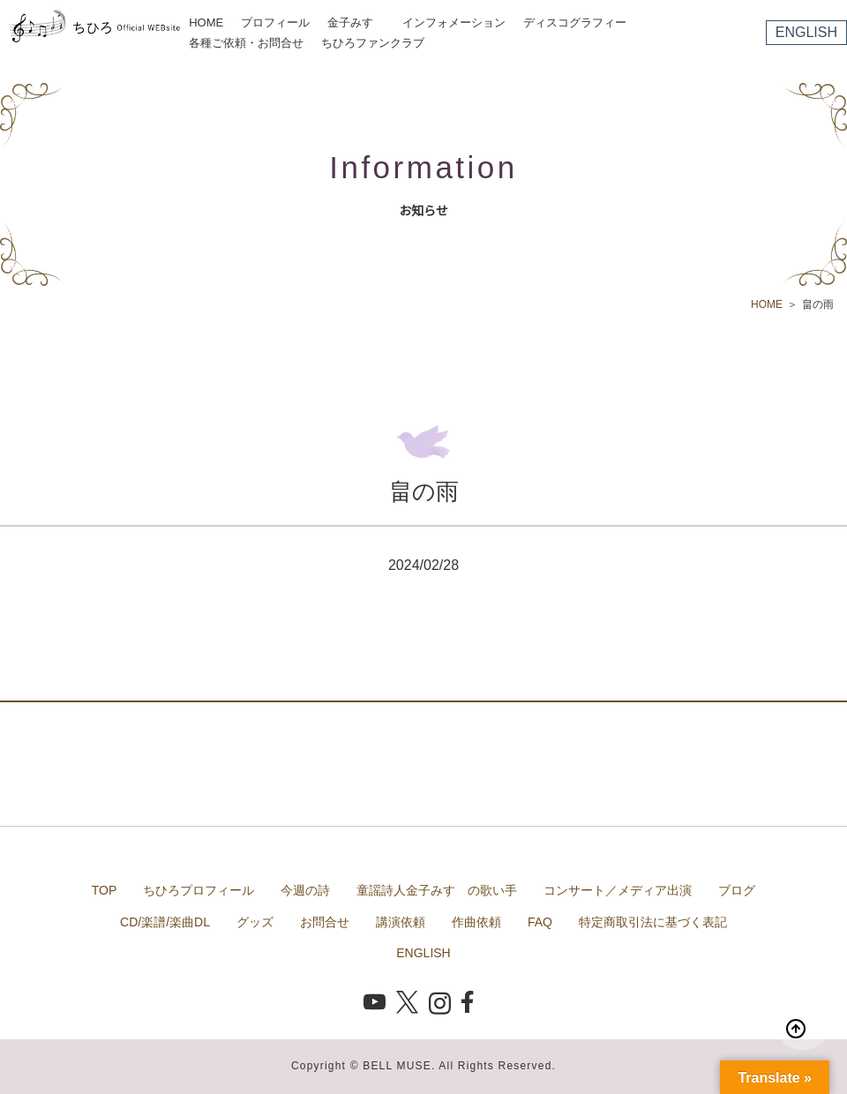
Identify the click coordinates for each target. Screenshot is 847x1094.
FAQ (540, 922)
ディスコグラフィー (574, 22)
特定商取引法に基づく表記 (653, 922)
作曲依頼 (476, 922)
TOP (104, 890)
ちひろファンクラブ (372, 43)
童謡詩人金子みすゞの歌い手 (436, 890)
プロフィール (275, 22)
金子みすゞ (356, 22)
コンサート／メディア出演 (617, 890)
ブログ (736, 890)
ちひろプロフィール (198, 890)
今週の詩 (305, 890)
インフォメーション (454, 22)
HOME (206, 22)
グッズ (255, 922)
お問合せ (324, 922)
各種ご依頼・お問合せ (246, 43)
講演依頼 (400, 922)
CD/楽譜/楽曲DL (165, 922)
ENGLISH (806, 32)
